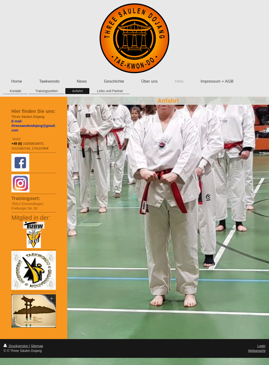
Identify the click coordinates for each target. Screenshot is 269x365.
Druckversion (16, 346)
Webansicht (256, 351)
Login (261, 346)
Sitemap (37, 346)
